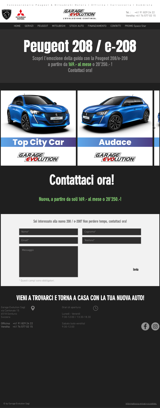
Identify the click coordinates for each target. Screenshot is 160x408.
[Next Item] (154, 128)
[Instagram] (155, 326)
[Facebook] (145, 326)
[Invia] (135, 269)
